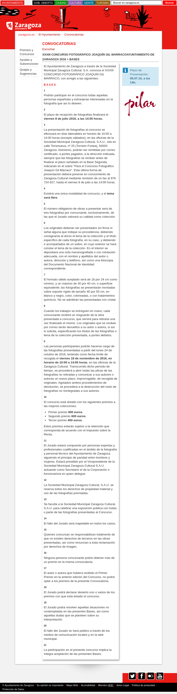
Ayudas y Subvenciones (29, 61)
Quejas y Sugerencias (28, 71)
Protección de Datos (13, 689)
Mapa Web (72, 685)
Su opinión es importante (50, 685)
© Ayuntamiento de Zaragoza (18, 685)
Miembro (105, 685)
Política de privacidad (143, 685)
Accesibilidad (88, 685)
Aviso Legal (122, 685)
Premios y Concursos (27, 52)
